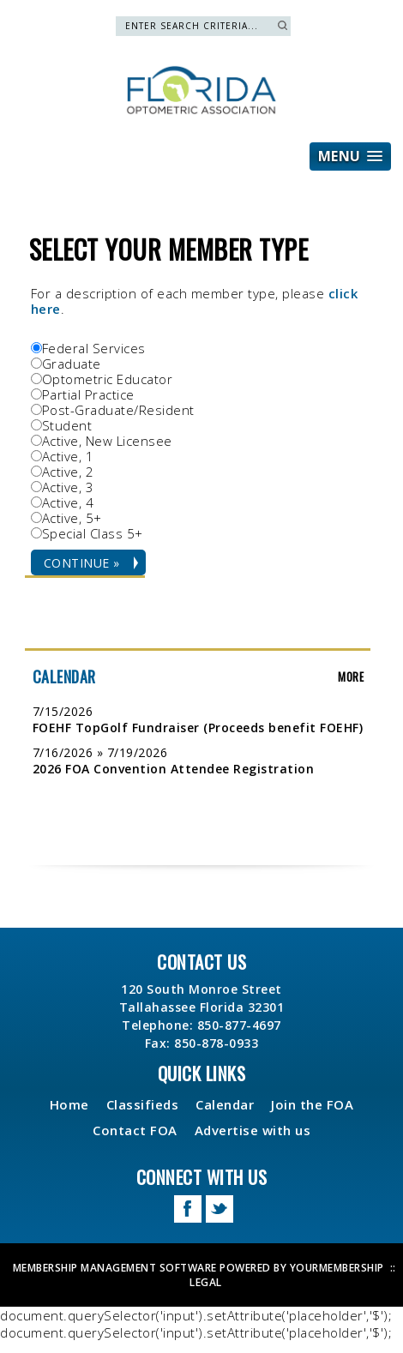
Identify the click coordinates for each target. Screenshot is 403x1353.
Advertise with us (253, 1130)
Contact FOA (135, 1130)
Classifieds (142, 1104)
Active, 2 (68, 471)
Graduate (71, 363)
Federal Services (94, 348)
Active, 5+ (72, 517)
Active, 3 (68, 487)
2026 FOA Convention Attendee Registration (174, 769)
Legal (205, 1282)
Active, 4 (68, 502)
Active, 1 (68, 456)
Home (69, 1104)
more (351, 676)
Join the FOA (312, 1104)
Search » (282, 25)
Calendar (224, 1104)
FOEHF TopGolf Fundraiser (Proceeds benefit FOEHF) (198, 727)
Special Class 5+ (92, 533)
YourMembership (337, 1267)
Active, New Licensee (107, 440)
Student (67, 425)
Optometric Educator (107, 379)
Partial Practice (88, 394)
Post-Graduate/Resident (118, 409)
